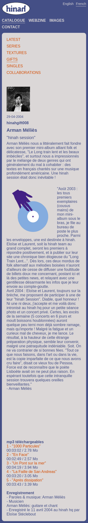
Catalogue (13, 20)
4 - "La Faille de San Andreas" (32, 472)
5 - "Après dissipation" (25, 480)
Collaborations (24, 73)
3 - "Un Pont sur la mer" (26, 463)
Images (57, 20)
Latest (13, 40)
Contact (11, 27)
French (81, 4)
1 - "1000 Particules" (24, 446)
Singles (15, 66)
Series (13, 46)
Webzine (37, 20)
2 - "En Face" (18, 455)
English (68, 4)
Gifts (12, 59)
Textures (17, 53)
